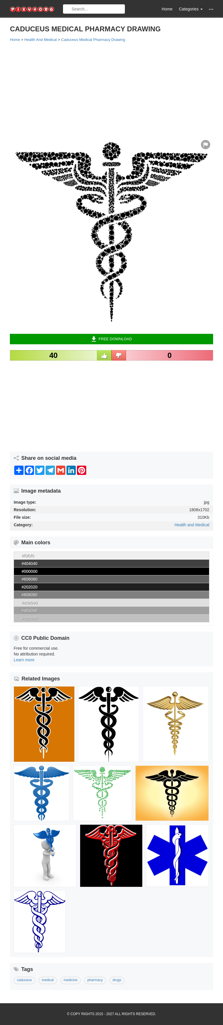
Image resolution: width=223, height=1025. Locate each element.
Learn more (24, 659)
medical (48, 980)
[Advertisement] (111, 89)
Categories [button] (191, 9)
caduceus (24, 980)
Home (167, 9)
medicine (71, 980)
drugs (117, 980)
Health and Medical (192, 525)
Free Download (111, 339)
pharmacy (95, 980)
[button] (211, 9)
